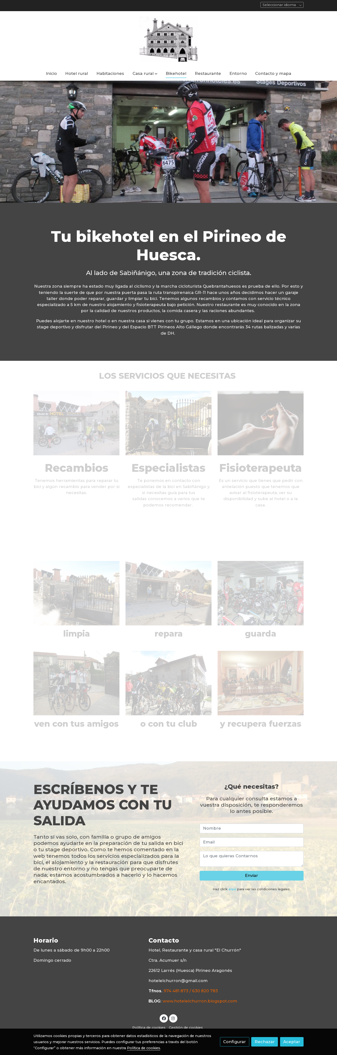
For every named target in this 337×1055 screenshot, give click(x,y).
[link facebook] (164, 1018)
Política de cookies (148, 1027)
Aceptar (291, 1041)
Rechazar (265, 1041)
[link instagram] (173, 1018)
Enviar (251, 875)
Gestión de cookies (186, 1027)
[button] (145, 74)
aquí (232, 889)
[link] (168, 39)
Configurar (234, 1041)
